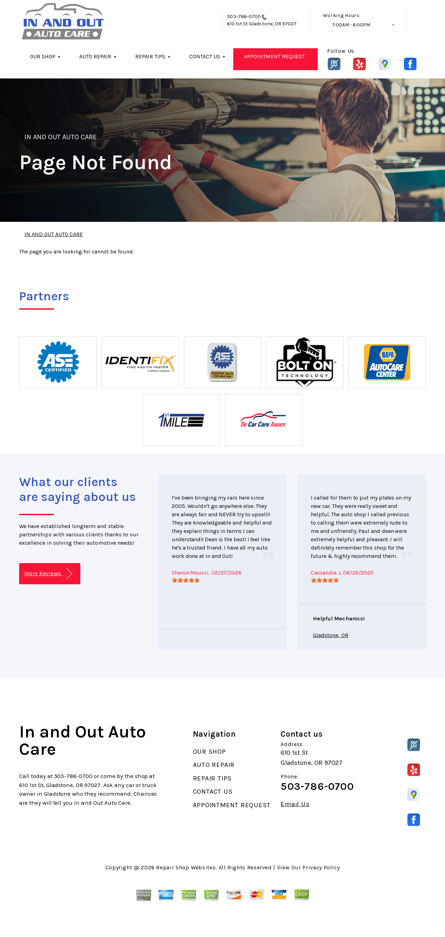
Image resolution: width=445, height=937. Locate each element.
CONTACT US (204, 56)
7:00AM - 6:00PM (351, 25)
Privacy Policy (321, 867)
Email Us (295, 804)
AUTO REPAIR (95, 56)
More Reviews (48, 573)
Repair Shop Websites (186, 867)
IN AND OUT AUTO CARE (60, 137)
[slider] (186, 580)
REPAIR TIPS (150, 56)
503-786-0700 (244, 16)
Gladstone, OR (330, 635)
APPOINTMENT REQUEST (274, 56)
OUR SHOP (42, 56)
